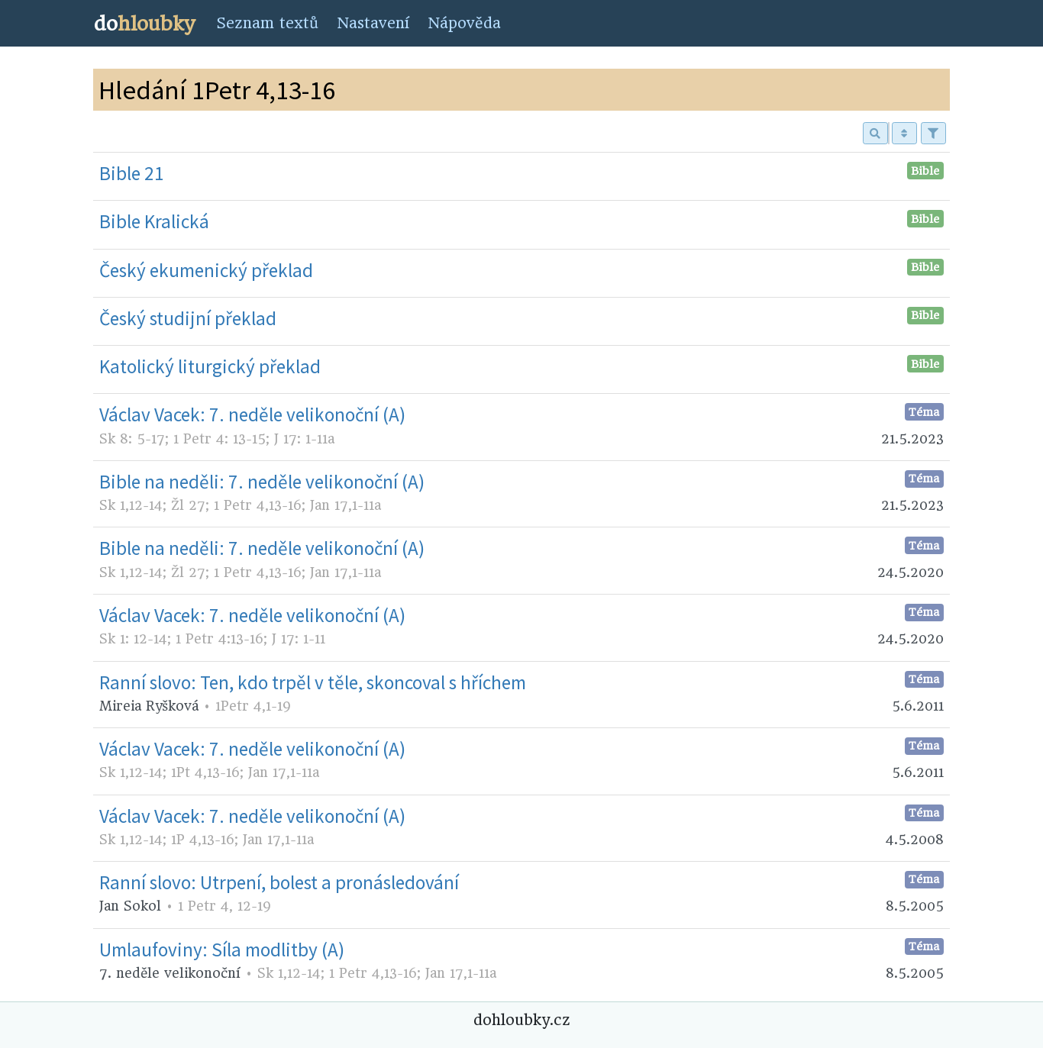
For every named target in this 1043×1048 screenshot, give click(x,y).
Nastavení (373, 23)
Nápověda (464, 23)
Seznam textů (267, 23)
